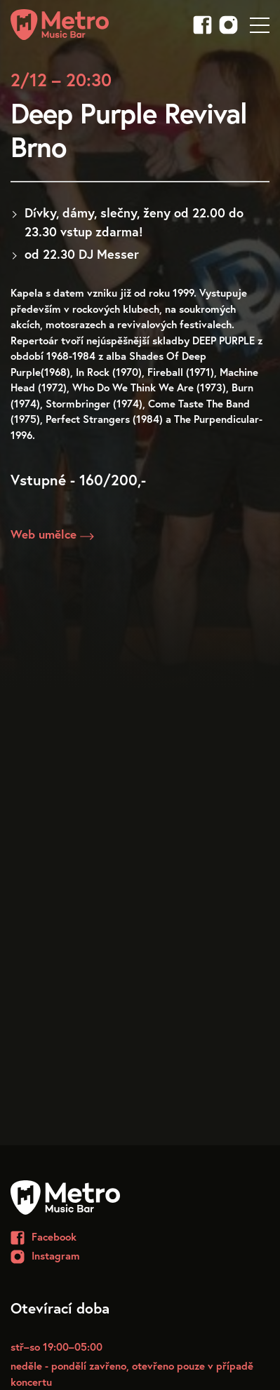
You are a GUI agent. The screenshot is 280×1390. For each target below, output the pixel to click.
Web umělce (52, 535)
